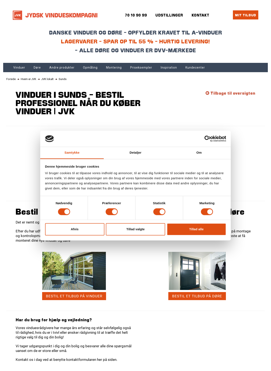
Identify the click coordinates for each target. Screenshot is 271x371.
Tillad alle (196, 229)
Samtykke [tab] (72, 152)
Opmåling (90, 67)
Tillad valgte (135, 229)
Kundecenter (195, 67)
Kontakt (200, 15)
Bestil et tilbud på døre (197, 296)
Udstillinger (169, 15)
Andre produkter (62, 67)
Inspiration (169, 67)
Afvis (75, 229)
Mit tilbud (245, 15)
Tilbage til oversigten (230, 93)
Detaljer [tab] (135, 152)
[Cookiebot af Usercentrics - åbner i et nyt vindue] (207, 138)
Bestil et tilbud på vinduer (74, 296)
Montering (114, 67)
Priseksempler (141, 67)
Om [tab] (199, 152)
